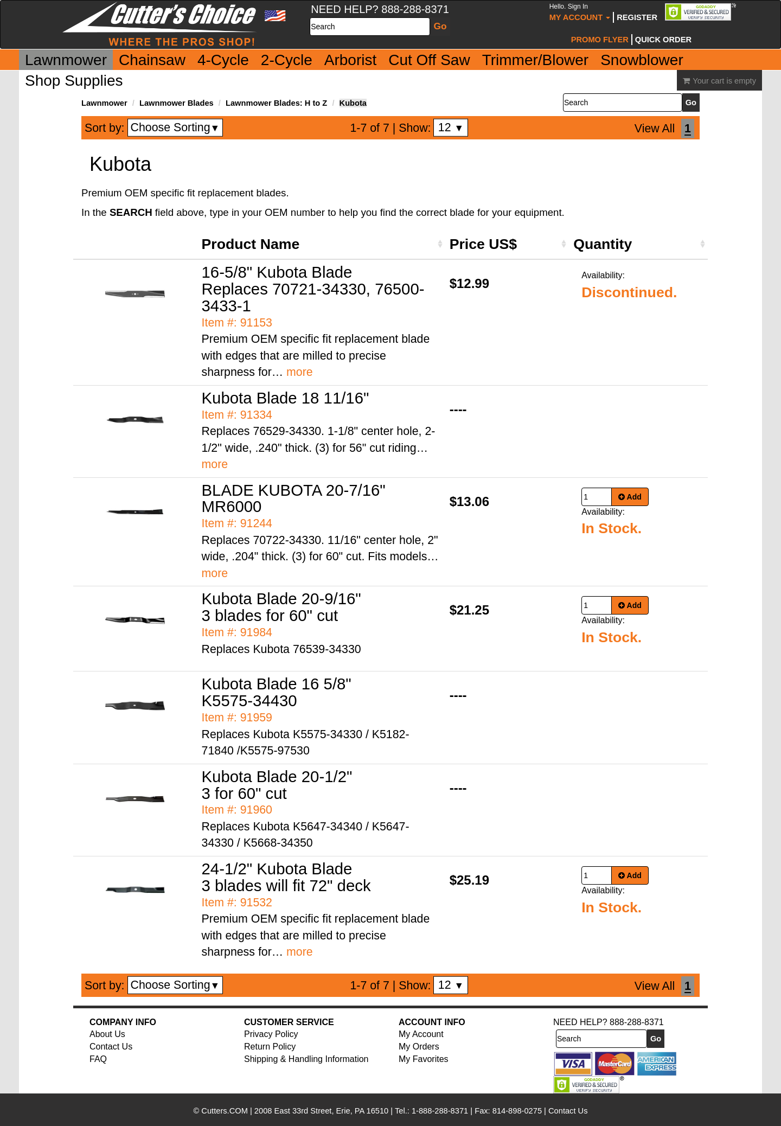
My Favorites (424, 1059)
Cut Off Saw (429, 60)
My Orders (419, 1046)
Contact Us (110, 1046)
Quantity (602, 244)
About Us (107, 1034)
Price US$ (483, 244)
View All (655, 128)
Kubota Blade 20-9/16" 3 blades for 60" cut (281, 607)
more (299, 372)
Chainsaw (152, 60)
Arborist (350, 60)
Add (630, 496)
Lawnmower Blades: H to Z (276, 103)
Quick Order (663, 39)
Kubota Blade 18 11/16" (285, 398)
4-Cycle (223, 60)
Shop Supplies (74, 80)
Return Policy (270, 1046)
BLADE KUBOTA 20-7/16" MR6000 (294, 498)
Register (637, 17)
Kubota (353, 103)
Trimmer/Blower (535, 60)
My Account (580, 12)
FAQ (98, 1059)
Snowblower (641, 60)
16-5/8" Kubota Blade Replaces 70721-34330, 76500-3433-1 (313, 289)
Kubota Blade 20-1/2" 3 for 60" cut (277, 784)
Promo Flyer (600, 39)
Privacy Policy (271, 1034)
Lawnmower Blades (176, 103)
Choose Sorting (175, 127)
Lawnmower (66, 60)
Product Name (251, 244)
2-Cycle (286, 60)
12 (451, 127)
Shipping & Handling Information (306, 1059)
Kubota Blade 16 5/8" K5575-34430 (276, 692)
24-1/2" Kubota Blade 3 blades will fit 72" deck (286, 877)
